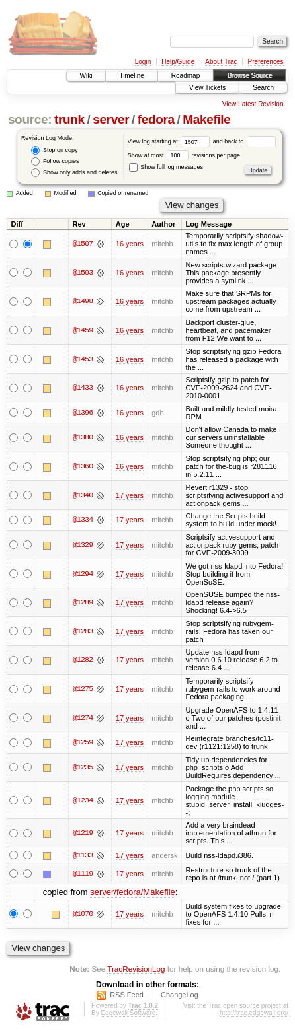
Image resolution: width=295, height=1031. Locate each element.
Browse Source (249, 75)
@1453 (83, 359)
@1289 (83, 602)
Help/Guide (177, 61)
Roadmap (185, 75)
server (111, 119)
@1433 (83, 387)
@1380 (83, 437)
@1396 (83, 413)
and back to (244, 141)
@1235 (83, 767)
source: (30, 119)
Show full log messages (166, 167)
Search (263, 87)
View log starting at (170, 141)
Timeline (131, 75)
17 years (130, 495)
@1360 (83, 466)
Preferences (266, 61)
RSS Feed (127, 995)
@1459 (83, 330)
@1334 (83, 520)
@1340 (83, 495)
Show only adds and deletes (74, 172)
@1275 (83, 689)
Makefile (206, 119)
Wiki (86, 75)
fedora (156, 119)
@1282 (83, 660)
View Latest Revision (253, 104)
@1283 (83, 631)
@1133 (83, 855)
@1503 (83, 272)
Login (143, 61)
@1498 (83, 301)
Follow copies (55, 161)
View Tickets (207, 87)
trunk (69, 119)
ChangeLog (179, 995)
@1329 (83, 545)
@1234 (83, 800)
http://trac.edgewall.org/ (254, 1013)
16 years (130, 244)
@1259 (83, 742)
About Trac (221, 61)
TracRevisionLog (136, 968)
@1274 (83, 718)
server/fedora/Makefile (132, 892)
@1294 (83, 574)
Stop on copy (54, 150)
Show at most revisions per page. (185, 155)
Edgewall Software (128, 1013)
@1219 (83, 833)
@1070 (83, 914)
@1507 (83, 243)
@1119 (83, 874)
